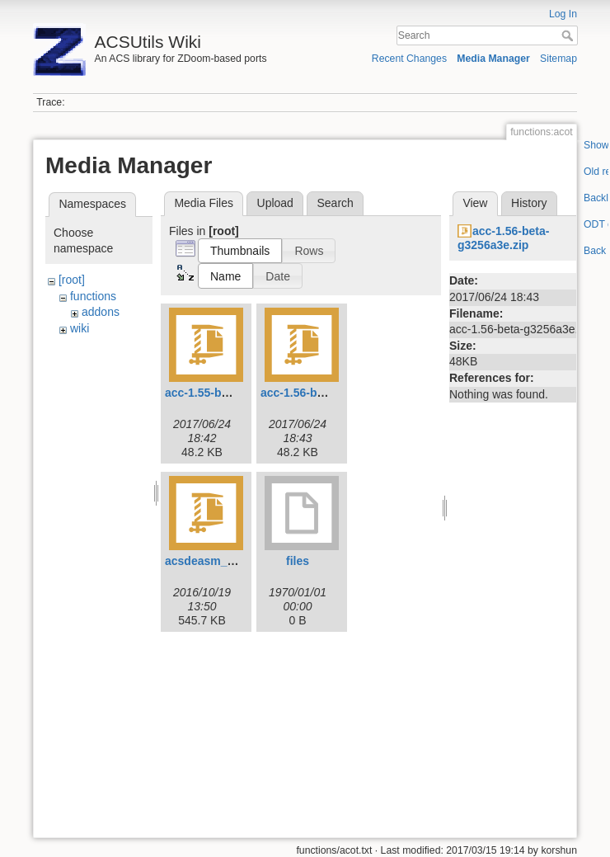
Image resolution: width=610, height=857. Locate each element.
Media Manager (493, 58)
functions (93, 296)
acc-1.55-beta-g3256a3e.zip (239, 392)
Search (569, 35)
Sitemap (558, 58)
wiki (79, 328)
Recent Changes (409, 58)
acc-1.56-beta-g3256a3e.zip (334, 392)
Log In (563, 14)
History (529, 203)
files (297, 560)
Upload (275, 203)
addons (101, 311)
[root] (72, 279)
